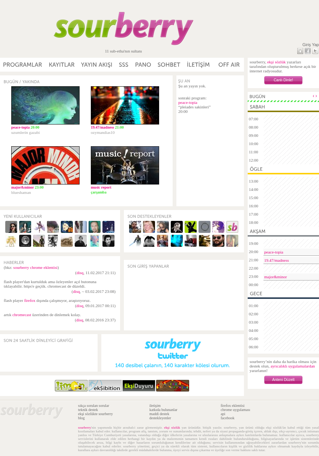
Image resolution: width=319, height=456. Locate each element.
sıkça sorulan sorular (93, 406)
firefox (29, 300)
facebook (228, 418)
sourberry (84, 427)
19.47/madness (276, 260)
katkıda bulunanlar (163, 410)
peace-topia (187, 102)
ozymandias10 (103, 132)
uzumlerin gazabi (25, 132)
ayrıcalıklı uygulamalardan (293, 366)
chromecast (21, 314)
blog (81, 418)
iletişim (155, 406)
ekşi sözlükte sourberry (95, 414)
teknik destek (88, 410)
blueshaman (21, 192)
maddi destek (159, 414)
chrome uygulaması (235, 410)
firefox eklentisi (233, 406)
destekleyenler (160, 418)
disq (80, 272)
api (223, 414)
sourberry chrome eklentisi (35, 267)
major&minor (275, 276)
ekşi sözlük (276, 62)
